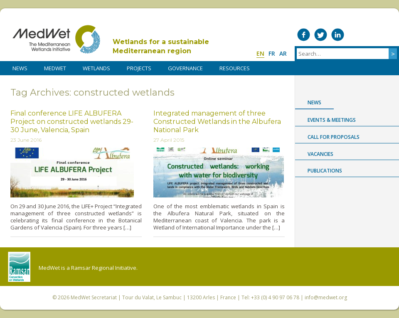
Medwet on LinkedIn (337, 34)
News (314, 102)
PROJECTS (139, 68)
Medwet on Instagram (371, 34)
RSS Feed (388, 34)
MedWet (56, 39)
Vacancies (320, 154)
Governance (185, 68)
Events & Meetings (332, 119)
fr (271, 53)
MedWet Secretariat (94, 297)
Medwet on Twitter (320, 34)
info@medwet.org (326, 297)
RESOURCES (234, 68)
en (260, 53)
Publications (325, 170)
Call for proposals (334, 137)
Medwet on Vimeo (354, 34)
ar (283, 53)
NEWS (19, 68)
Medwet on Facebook (303, 34)
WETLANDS (96, 68)
